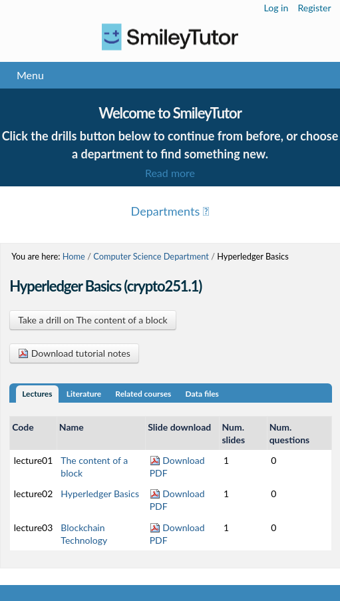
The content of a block (94, 467)
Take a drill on (93, 319)
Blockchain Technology (84, 534)
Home (74, 256)
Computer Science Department (151, 256)
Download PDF (177, 467)
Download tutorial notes (74, 353)
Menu (30, 75)
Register (314, 7)
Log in (276, 7)
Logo (170, 37)
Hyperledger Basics (100, 493)
